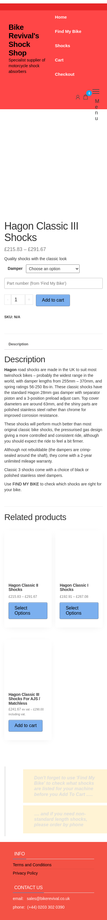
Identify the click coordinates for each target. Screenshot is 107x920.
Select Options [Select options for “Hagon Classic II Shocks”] (22, 611)
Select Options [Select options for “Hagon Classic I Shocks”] (73, 611)
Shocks (62, 45)
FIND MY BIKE (26, 484)
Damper (15, 268)
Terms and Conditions (32, 865)
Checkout (64, 74)
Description (18, 344)
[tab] (53, 345)
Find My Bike (68, 31)
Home (61, 17)
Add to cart (53, 300)
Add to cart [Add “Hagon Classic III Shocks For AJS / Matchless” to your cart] (26, 725)
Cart (59, 59)
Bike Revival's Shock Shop (24, 40)
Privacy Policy (25, 873)
